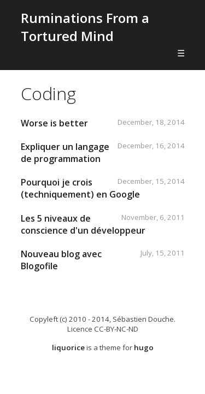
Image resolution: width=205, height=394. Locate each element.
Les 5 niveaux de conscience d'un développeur (83, 224)
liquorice (68, 347)
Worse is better (54, 123)
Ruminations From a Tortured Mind (85, 27)
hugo (144, 347)
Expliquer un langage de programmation (65, 153)
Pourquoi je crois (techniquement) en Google (80, 188)
